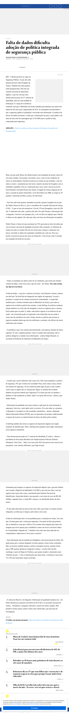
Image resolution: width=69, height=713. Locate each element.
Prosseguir (34, 708)
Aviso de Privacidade (16, 704)
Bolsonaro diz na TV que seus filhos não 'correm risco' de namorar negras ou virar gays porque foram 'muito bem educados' (38, 674)
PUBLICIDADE (66, 8)
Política (26, 6)
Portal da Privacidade (34, 704)
